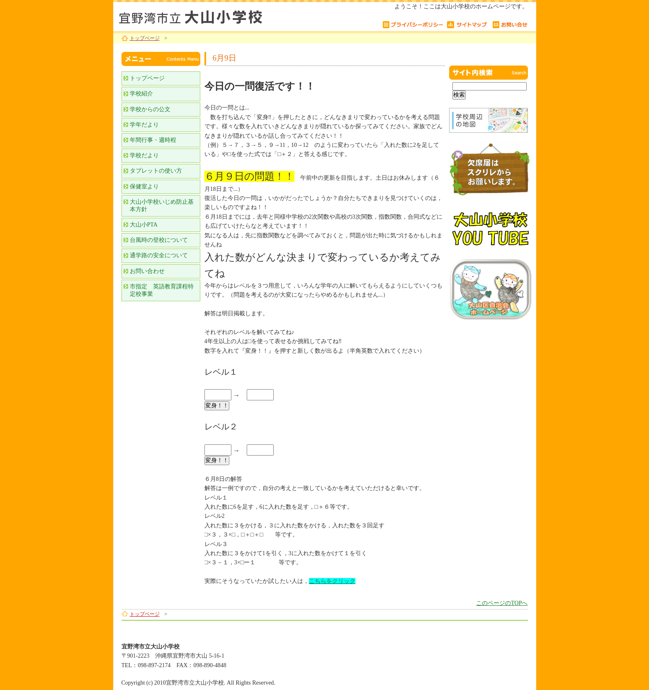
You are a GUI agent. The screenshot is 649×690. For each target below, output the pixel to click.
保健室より (144, 186)
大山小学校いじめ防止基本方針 (162, 205)
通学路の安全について (159, 255)
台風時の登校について (159, 240)
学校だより (144, 155)
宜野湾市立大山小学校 (217, 15)
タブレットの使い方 (156, 171)
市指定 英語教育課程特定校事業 (162, 290)
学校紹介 (141, 93)
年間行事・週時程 (153, 140)
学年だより (144, 125)
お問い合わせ (147, 271)
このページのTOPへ (501, 603)
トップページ (145, 38)
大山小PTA (144, 225)
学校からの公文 (150, 109)
